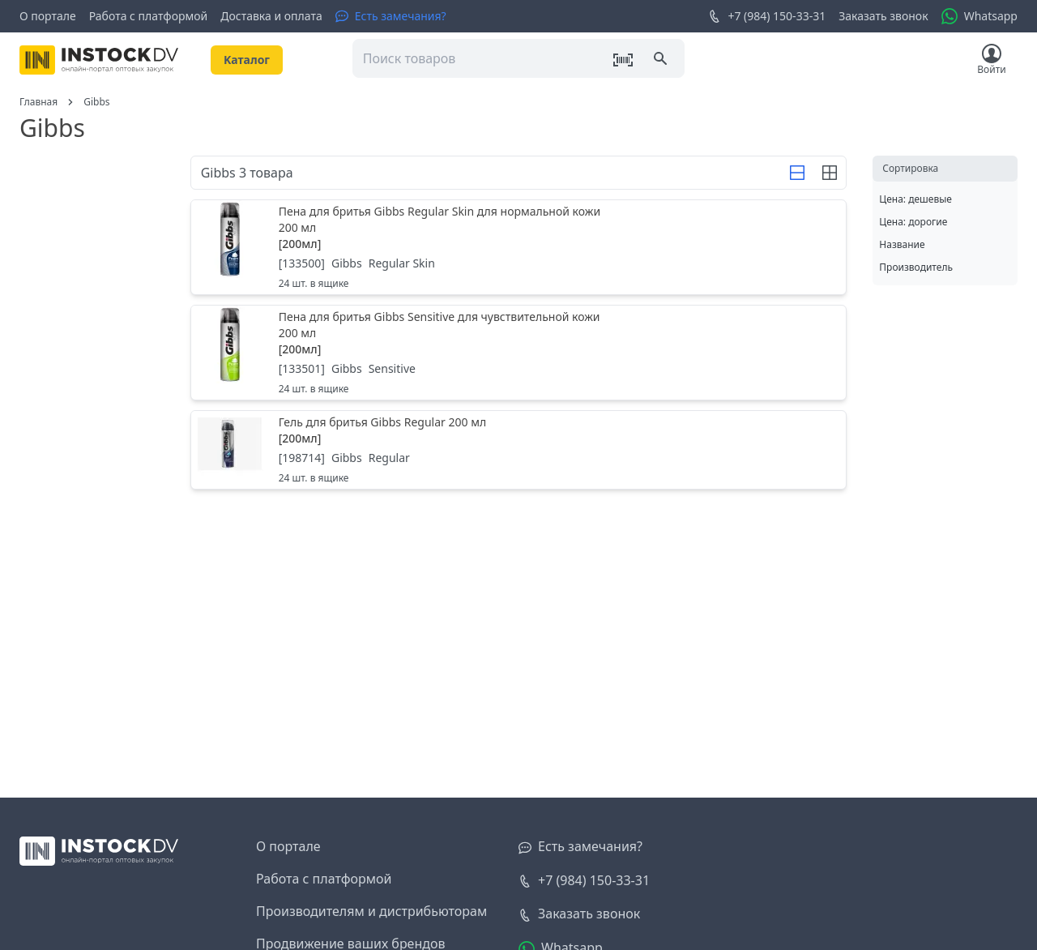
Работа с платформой (148, 16)
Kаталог (247, 59)
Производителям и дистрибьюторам (371, 911)
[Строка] (797, 172)
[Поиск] (662, 60)
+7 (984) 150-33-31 (767, 16)
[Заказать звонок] (579, 914)
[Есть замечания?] (390, 16)
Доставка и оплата (271, 16)
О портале (47, 16)
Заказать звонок (883, 16)
